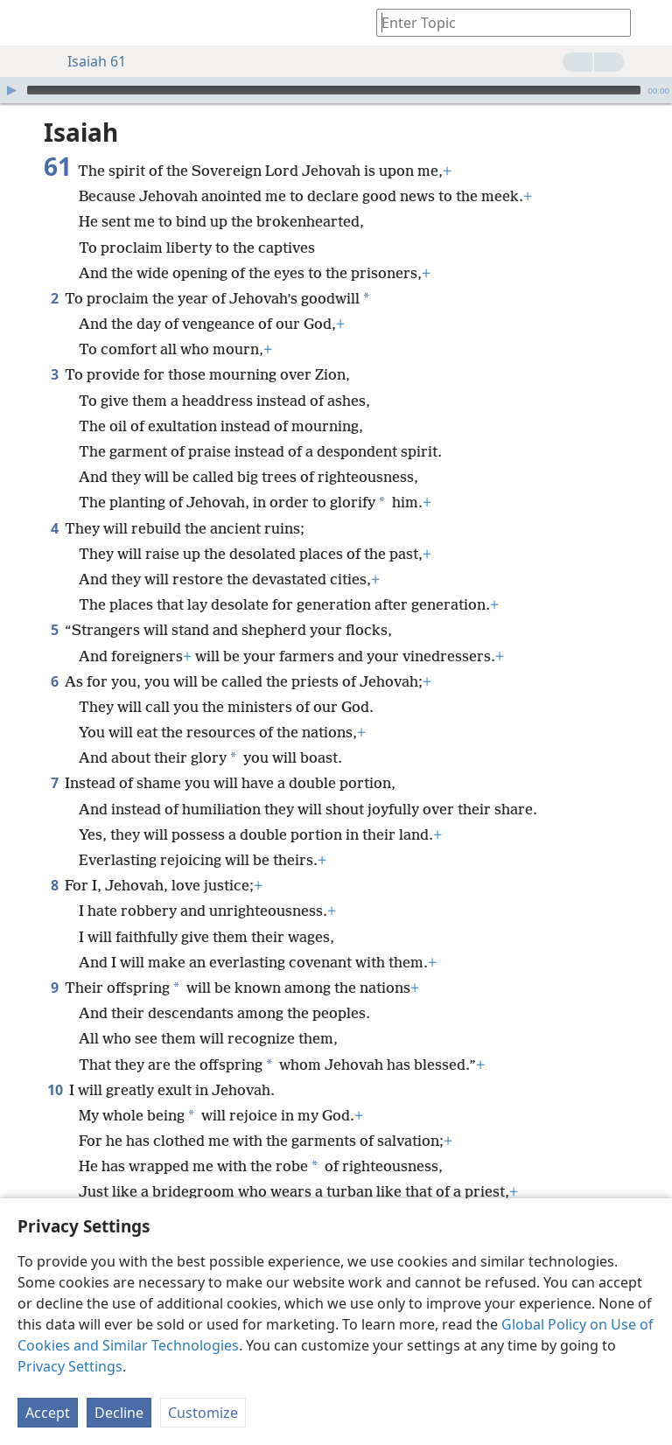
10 (55, 1089)
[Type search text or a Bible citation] (495, 22)
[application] (336, 90)
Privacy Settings (70, 1366)
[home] (26, 22)
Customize (203, 1412)
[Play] (11, 90)
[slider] (333, 90)
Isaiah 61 (88, 61)
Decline (119, 1412)
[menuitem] (26, 22)
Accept (47, 1412)
